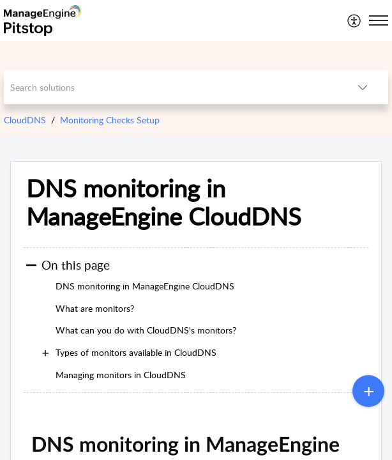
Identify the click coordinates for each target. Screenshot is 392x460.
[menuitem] (354, 20)
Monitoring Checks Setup (110, 120)
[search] (170, 87)
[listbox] (362, 87)
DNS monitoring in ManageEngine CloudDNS (163, 202)
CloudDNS (25, 120)
